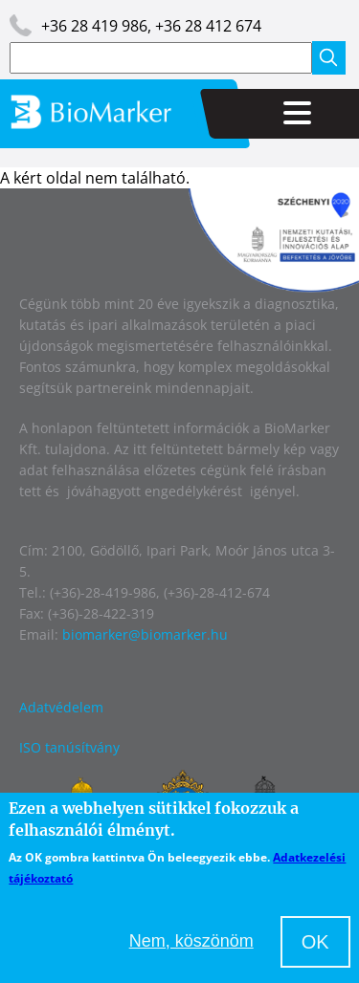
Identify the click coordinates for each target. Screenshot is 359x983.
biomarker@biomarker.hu (145, 634)
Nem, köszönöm (191, 940)
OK (315, 941)
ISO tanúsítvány (69, 747)
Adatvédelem (61, 707)
